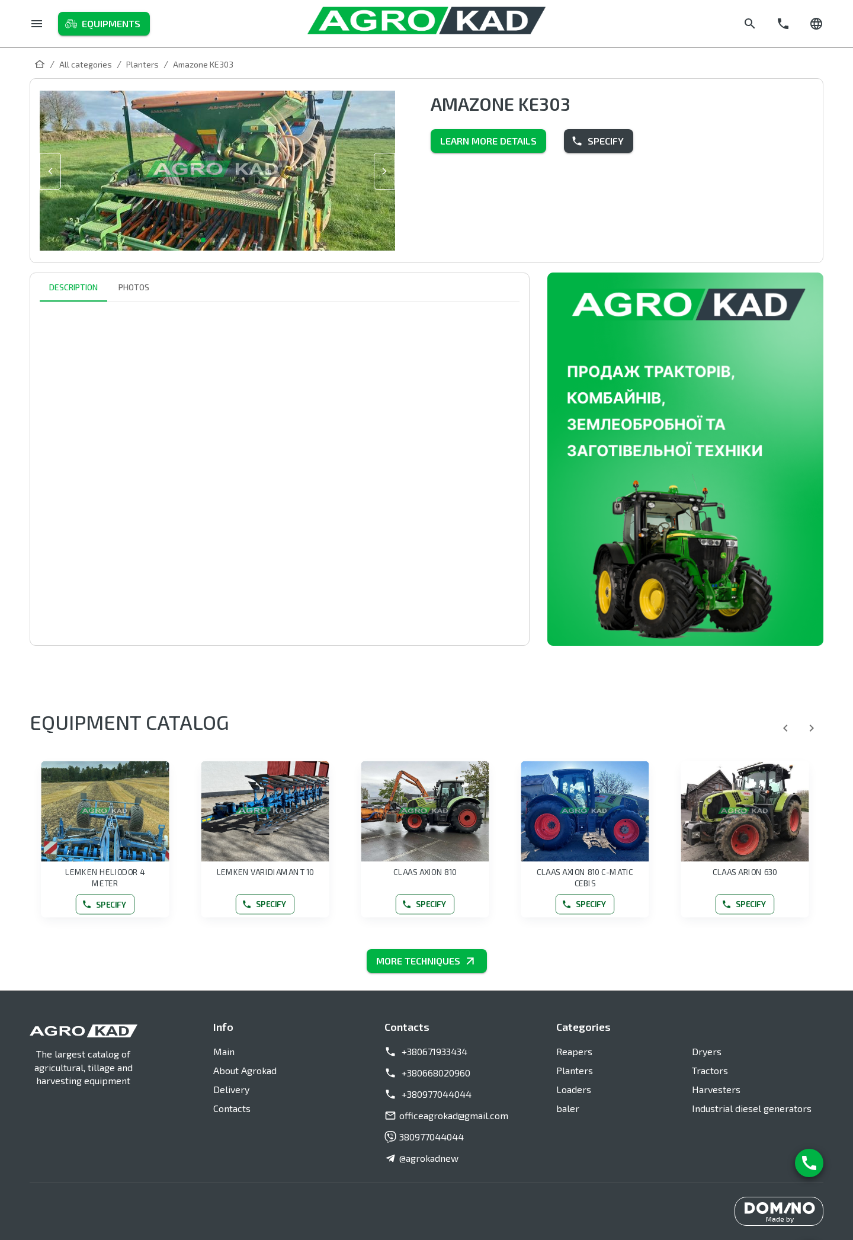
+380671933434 (425, 1052)
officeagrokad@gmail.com (446, 1116)
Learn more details (488, 141)
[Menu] (37, 24)
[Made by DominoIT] (779, 1211)
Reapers (574, 1051)
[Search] (750, 24)
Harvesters (716, 1089)
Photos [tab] (134, 287)
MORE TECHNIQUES (427, 961)
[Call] (783, 24)
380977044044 (424, 1137)
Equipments (104, 24)
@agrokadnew (421, 1158)
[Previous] (785, 728)
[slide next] (384, 171)
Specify (598, 141)
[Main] (39, 64)
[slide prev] (50, 171)
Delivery (231, 1089)
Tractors (710, 1070)
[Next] (811, 728)
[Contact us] (809, 1163)
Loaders (573, 1089)
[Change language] (816, 24)
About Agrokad (245, 1070)
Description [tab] (73, 287)
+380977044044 (428, 1094)
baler (567, 1108)
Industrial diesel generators (752, 1108)
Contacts (232, 1108)
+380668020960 (427, 1073)
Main (224, 1051)
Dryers (706, 1051)
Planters (574, 1070)
